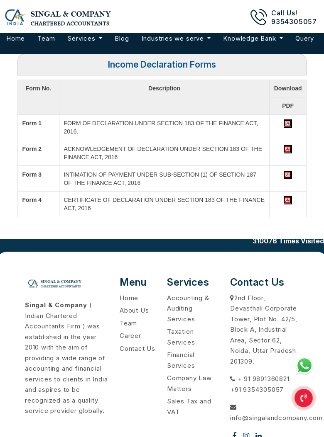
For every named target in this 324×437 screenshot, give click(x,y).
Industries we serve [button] (174, 38)
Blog (122, 38)
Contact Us (137, 348)
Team (46, 38)
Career (130, 336)
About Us (134, 310)
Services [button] (82, 38)
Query (304, 38)
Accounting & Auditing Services (188, 308)
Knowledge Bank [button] (250, 38)
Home (15, 38)
